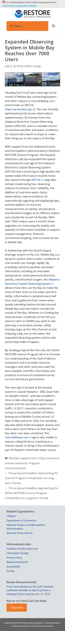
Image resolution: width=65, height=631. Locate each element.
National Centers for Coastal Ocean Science (32, 625)
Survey (10, 571)
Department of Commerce (21, 520)
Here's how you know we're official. (19, 5)
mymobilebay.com (18, 437)
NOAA (14, 622)
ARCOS (37, 180)
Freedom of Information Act (22, 548)
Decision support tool (22, 458)
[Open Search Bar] (53, 26)
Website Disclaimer (17, 562)
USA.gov (11, 515)
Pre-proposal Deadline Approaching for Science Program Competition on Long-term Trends (31, 478)
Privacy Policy (14, 557)
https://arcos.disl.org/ (19, 109)
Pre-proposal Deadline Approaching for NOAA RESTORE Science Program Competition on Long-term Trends (31, 493)
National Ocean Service (20, 533)
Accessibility (13, 566)
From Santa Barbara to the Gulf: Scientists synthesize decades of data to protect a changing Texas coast (30, 590)
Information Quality (18, 553)
